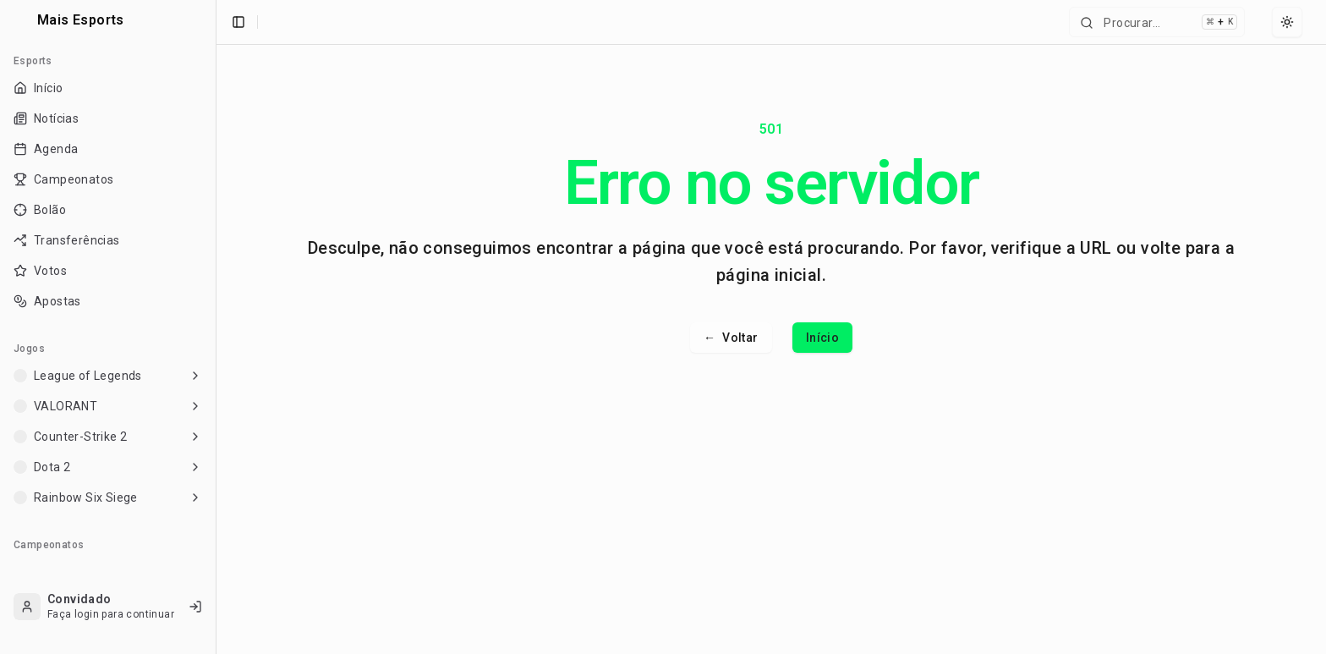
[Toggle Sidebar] (215, 327)
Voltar (731, 337)
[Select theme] (1287, 22)
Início (822, 337)
